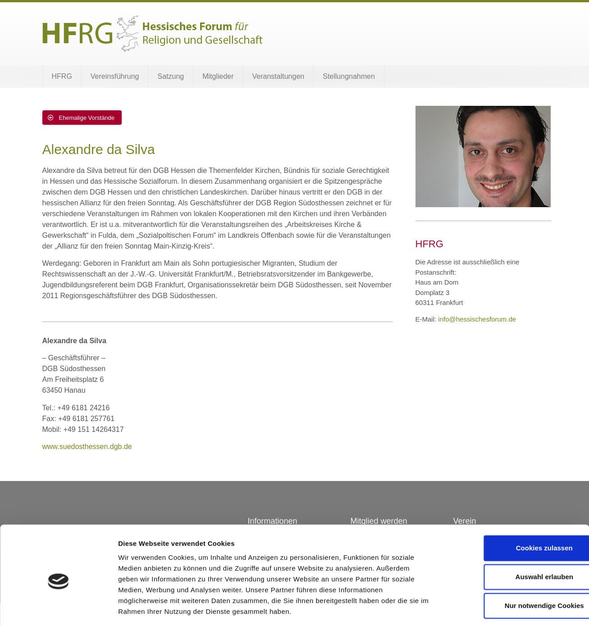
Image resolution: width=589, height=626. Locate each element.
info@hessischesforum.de (477, 319)
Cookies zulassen (513, 508)
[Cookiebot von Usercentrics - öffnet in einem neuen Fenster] (58, 608)
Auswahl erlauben (514, 537)
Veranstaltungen (278, 76)
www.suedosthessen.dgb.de (87, 446)
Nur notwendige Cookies (513, 566)
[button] (82, 117)
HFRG (62, 76)
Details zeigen (479, 608)
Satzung (170, 76)
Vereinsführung (115, 76)
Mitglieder (217, 76)
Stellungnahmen (349, 76)
